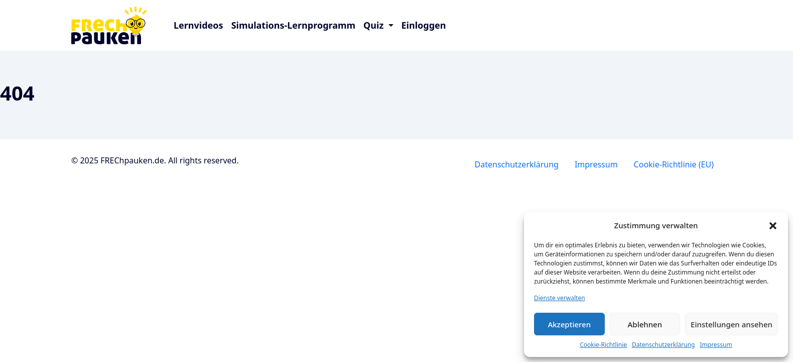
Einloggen (424, 25)
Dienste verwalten (559, 298)
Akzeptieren (569, 324)
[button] (773, 225)
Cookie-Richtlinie (603, 344)
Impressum (716, 344)
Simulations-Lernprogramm (293, 25)
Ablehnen (645, 324)
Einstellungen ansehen (731, 324)
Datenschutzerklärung (663, 344)
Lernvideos (198, 25)
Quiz (374, 25)
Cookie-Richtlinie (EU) (674, 164)
